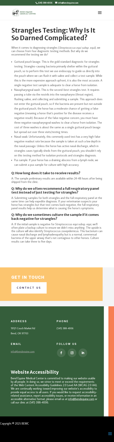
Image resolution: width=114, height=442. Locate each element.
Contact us (29, 287)
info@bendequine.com (23, 351)
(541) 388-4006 (45, 2)
